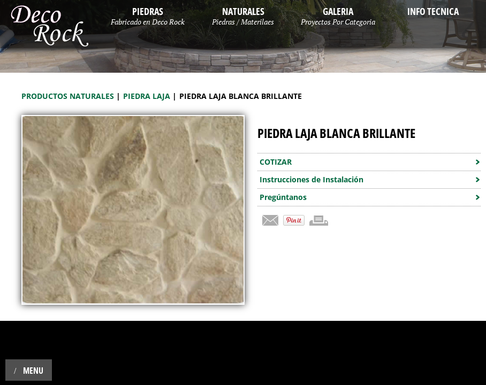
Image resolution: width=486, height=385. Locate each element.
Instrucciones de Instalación (311, 179)
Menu (28, 370)
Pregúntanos (283, 197)
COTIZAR (276, 162)
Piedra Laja (147, 96)
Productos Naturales (68, 96)
